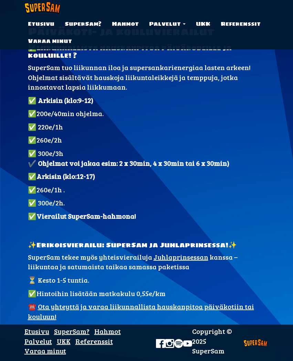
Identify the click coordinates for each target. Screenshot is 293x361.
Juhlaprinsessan (181, 257)
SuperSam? (83, 23)
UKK (203, 23)
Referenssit (241, 23)
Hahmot (125, 23)
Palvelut (167, 23)
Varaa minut (50, 40)
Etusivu (41, 23)
